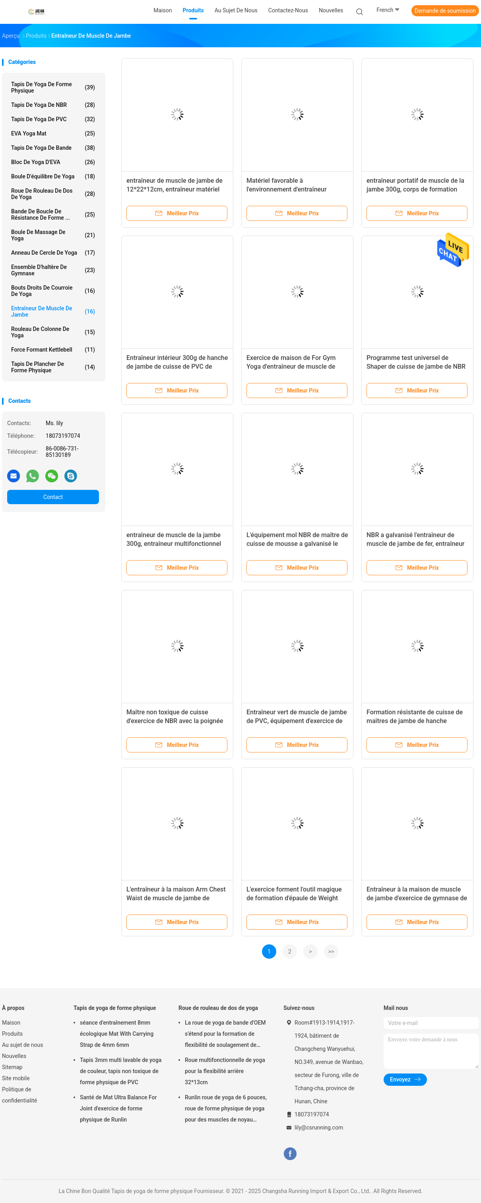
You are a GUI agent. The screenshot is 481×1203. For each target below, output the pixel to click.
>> (331, 951)
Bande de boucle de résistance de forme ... (53, 214)
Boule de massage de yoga (53, 235)
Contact (53, 497)
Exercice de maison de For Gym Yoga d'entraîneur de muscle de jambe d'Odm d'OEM (291, 366)
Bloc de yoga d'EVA (53, 162)
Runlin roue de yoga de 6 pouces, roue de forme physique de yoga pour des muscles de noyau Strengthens (226, 1109)
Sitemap (12, 1067)
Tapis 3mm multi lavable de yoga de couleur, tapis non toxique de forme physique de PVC (120, 1071)
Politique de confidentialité (19, 1095)
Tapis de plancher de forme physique (53, 367)
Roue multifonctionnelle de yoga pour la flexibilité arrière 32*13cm (225, 1071)
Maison (11, 1022)
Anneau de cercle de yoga (53, 253)
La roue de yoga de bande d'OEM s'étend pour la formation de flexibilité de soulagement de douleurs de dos (225, 1034)
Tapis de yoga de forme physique (53, 87)
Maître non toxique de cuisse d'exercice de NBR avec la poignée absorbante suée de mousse (174, 720)
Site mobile (16, 1078)
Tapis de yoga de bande (53, 148)
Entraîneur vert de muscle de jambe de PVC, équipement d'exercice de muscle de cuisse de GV (296, 720)
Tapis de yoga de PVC (53, 119)
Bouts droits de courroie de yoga (53, 290)
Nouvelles (14, 1056)
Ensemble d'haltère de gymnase (53, 270)
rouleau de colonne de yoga (53, 332)
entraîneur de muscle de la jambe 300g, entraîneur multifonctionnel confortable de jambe (173, 543)
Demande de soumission (445, 11)
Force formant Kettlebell (53, 350)
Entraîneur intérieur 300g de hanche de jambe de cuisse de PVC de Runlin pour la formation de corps (177, 366)
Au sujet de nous (22, 1045)
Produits (12, 1034)
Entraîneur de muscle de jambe (53, 311)
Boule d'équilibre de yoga (53, 176)
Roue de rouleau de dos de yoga (53, 194)
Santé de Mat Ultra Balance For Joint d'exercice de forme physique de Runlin (118, 1108)
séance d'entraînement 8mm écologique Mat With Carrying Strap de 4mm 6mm (116, 1033)
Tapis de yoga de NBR (53, 105)
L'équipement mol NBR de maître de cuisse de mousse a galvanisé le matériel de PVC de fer (297, 543)
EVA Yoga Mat (53, 133)
